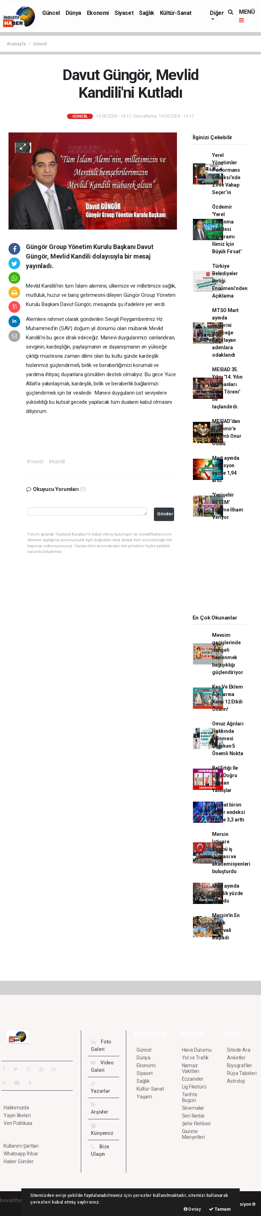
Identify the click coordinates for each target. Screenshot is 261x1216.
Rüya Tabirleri (241, 1073)
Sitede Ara (238, 1050)
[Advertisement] (223, 570)
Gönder (165, 513)
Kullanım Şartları (21, 1146)
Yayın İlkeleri (17, 1115)
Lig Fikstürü (194, 1087)
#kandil (57, 461)
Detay (192, 1209)
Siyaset (124, 13)
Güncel (51, 13)
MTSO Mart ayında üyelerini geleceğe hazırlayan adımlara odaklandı (225, 332)
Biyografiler (239, 1065)
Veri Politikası (18, 1123)
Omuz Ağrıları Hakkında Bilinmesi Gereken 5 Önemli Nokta (228, 738)
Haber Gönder (19, 1161)
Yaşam (144, 1096)
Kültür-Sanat (175, 13)
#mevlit (35, 461)
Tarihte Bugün (190, 1097)
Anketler (236, 1058)
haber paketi (13, 1208)
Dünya (73, 13)
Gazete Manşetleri (193, 1134)
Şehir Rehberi (196, 1123)
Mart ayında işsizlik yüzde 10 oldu (227, 893)
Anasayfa (17, 43)
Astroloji (236, 1081)
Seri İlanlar (193, 1116)
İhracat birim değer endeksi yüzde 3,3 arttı (228, 812)
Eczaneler (193, 1079)
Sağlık (146, 13)
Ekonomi (98, 13)
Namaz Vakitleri (190, 1068)
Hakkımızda (16, 1107)
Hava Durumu (197, 1050)
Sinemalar (193, 1108)
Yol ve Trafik (195, 1058)
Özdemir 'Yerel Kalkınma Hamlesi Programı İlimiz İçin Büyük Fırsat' (226, 229)
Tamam (220, 1209)
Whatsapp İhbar (21, 1153)
